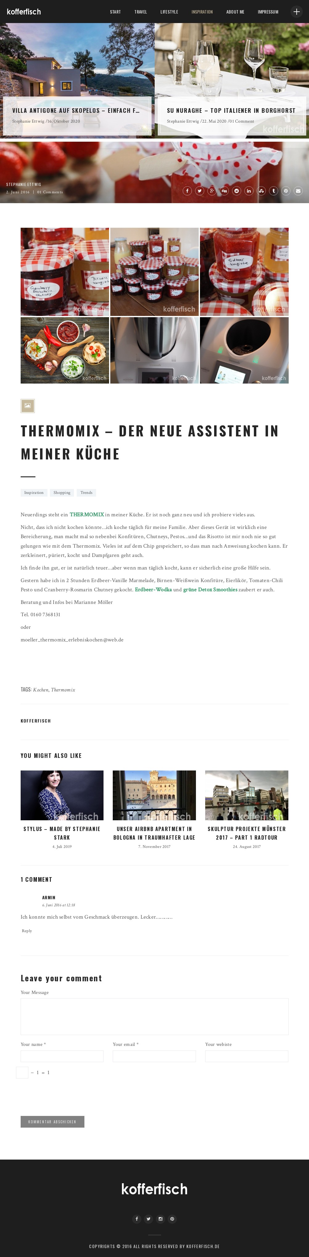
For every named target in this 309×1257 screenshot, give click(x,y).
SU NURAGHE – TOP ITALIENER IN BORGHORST (231, 110)
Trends (86, 492)
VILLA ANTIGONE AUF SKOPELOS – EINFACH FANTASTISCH (77, 110)
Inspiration (202, 11)
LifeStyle (169, 11)
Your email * (125, 1044)
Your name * (33, 1044)
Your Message (35, 992)
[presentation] (63, 1097)
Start (115, 11)
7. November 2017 (154, 846)
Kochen (40, 689)
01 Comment (242, 121)
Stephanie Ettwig (28, 121)
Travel (140, 11)
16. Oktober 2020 (63, 121)
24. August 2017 (247, 846)
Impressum (268, 11)
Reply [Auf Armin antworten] (27, 931)
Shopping (62, 492)
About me (235, 11)
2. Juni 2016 (18, 192)
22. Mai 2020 (214, 121)
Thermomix (63, 689)
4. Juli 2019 (62, 846)
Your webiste (218, 1044)
